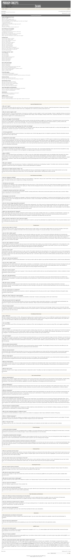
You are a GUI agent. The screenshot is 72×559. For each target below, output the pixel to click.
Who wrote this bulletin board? (7, 96)
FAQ (3, 8)
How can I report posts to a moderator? (9, 47)
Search (6, 8)
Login (68, 8)
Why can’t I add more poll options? (8, 42)
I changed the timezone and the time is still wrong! (11, 31)
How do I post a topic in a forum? (8, 38)
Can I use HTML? (5, 53)
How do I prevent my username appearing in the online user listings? (15, 21)
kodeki (41, 556)
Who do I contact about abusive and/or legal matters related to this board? (16, 98)
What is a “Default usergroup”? (7, 69)
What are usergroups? (6, 65)
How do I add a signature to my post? (9, 40)
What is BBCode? (5, 52)
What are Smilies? (5, 54)
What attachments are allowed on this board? (10, 93)
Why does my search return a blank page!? (10, 83)
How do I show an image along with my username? (11, 33)
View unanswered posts (5, 12)
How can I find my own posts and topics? (9, 85)
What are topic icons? (6, 60)
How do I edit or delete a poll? (7, 43)
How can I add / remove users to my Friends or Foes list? (12, 78)
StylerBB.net (37, 556)
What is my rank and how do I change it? (9, 34)
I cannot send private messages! (8, 73)
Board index (3, 13)
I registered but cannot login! (7, 23)
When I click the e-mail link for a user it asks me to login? (12, 35)
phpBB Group (35, 529)
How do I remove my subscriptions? (8, 90)
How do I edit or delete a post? (7, 39)
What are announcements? (7, 57)
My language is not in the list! (7, 32)
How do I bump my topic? (6, 50)
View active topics (12, 12)
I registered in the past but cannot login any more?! (11, 24)
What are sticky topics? (6, 58)
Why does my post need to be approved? (9, 49)
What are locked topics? (6, 59)
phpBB (31, 555)
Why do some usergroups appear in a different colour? (12, 68)
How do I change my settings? (7, 29)
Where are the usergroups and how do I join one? (11, 66)
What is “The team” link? (6, 70)
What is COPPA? (5, 25)
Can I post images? (5, 55)
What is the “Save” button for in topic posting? (10, 48)
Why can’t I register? (6, 26)
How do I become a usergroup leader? (9, 67)
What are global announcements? (8, 56)
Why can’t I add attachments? (7, 45)
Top (2, 109)
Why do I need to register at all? (8, 19)
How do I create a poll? (6, 41)
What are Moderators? (6, 64)
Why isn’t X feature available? (7, 97)
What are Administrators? (6, 63)
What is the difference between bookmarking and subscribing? (13, 88)
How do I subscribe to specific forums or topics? (11, 89)
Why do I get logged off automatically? (9, 20)
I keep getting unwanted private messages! (10, 74)
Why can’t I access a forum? (7, 44)
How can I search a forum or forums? (9, 81)
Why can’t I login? (5, 18)
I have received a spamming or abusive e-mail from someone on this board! (16, 75)
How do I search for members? (7, 84)
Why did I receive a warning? (7, 46)
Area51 (68, 535)
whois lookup (20, 542)
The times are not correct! (7, 30)
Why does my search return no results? (9, 82)
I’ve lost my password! (6, 22)
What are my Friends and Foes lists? (9, 77)
